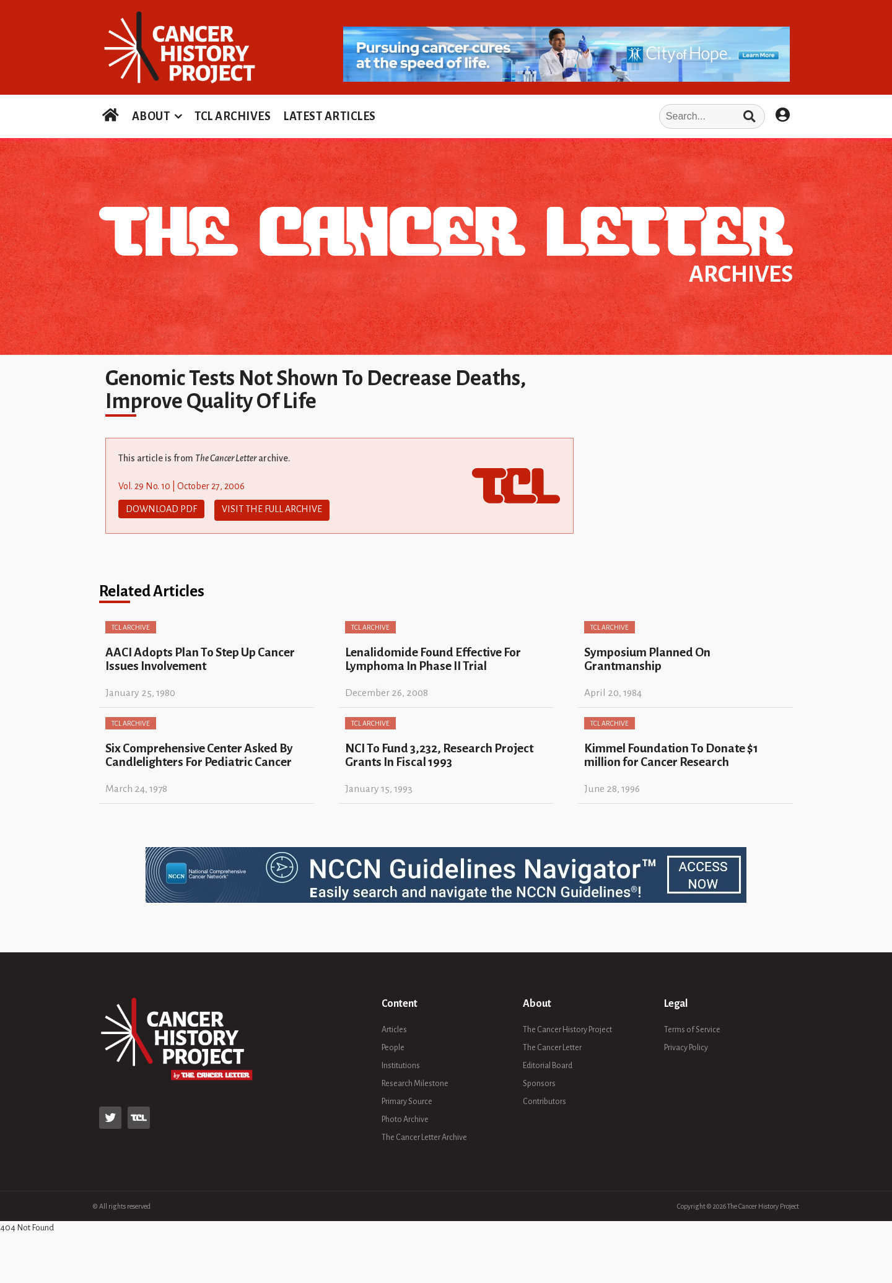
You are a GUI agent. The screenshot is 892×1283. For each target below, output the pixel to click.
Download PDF (161, 509)
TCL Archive (131, 625)
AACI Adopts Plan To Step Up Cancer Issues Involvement (200, 657)
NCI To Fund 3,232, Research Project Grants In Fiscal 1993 (439, 753)
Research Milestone (415, 1081)
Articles (394, 1028)
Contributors (544, 1099)
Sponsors (539, 1081)
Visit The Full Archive (272, 509)
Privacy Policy (686, 1046)
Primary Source (407, 1099)
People (393, 1046)
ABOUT (151, 116)
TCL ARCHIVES (233, 116)
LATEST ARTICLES (329, 116)
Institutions (401, 1063)
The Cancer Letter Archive (424, 1135)
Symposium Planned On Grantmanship (647, 657)
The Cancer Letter (552, 1046)
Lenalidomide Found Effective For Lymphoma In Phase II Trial (433, 657)
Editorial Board (547, 1063)
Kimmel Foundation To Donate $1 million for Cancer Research (671, 753)
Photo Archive (405, 1117)
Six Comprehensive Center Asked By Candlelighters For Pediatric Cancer (199, 753)
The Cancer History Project (567, 1028)
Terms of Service (692, 1028)
